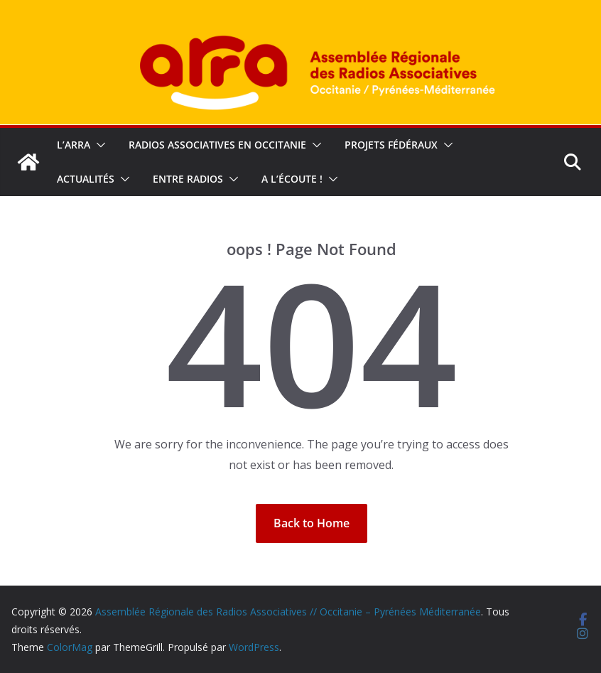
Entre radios (188, 178)
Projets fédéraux (391, 144)
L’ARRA (73, 144)
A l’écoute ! (292, 178)
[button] (98, 145)
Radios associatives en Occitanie (217, 144)
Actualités (85, 178)
